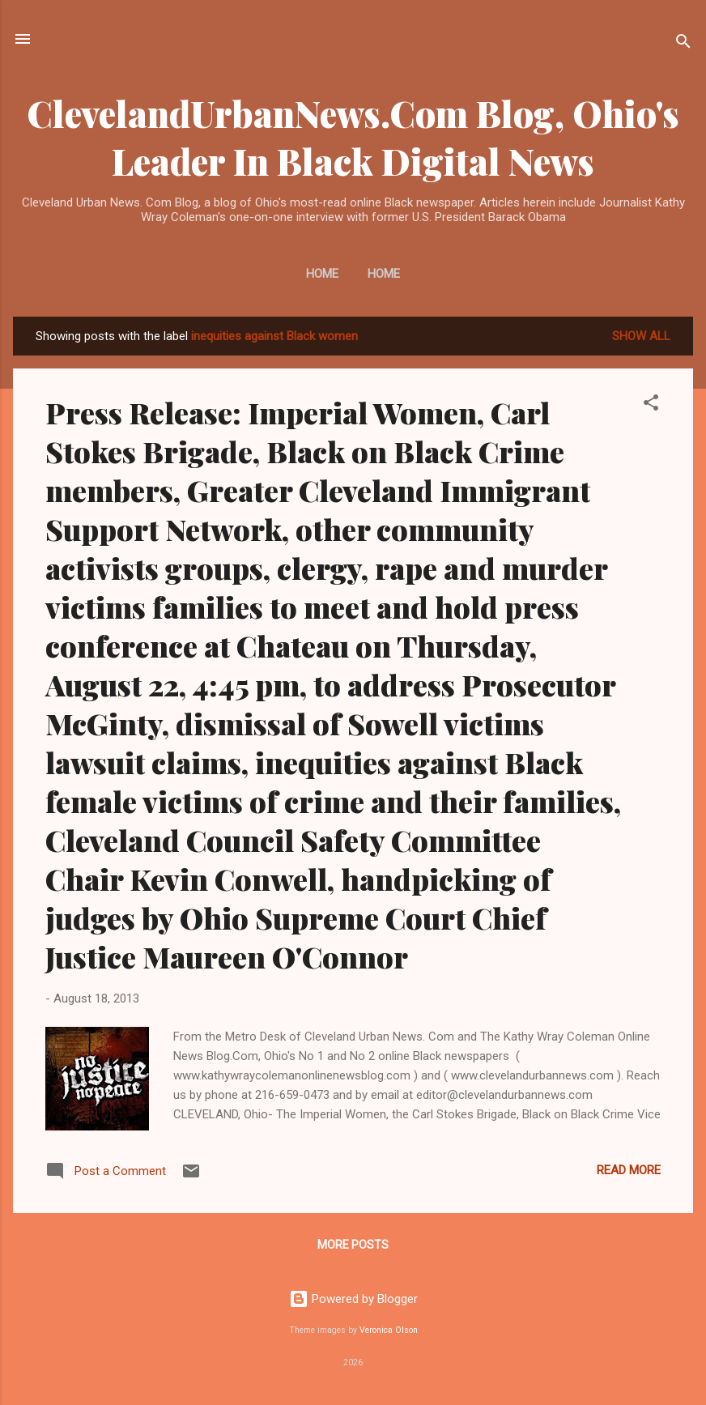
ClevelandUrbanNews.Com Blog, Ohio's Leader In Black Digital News (353, 137)
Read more (629, 1170)
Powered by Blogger (353, 1299)
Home (322, 273)
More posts (353, 1244)
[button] (651, 405)
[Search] (683, 44)
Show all (641, 336)
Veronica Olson (388, 1330)
